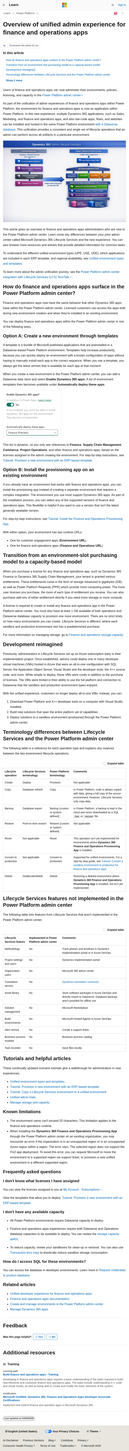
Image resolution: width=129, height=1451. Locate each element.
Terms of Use (47, 1445)
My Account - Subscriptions (81, 1189)
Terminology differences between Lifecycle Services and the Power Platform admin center (58, 74)
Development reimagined (20, 69)
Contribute (67, 1440)
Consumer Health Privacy (18, 1445)
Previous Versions (33, 1440)
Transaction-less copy (24, 1252)
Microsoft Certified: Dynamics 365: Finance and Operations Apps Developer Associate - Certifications (57, 1398)
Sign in (122, 4)
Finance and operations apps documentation (39, 1298)
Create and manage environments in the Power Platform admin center (56, 1304)
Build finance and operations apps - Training (30, 1374)
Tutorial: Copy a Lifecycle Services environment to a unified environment (58, 1092)
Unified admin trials (23, 1097)
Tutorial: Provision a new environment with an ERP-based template (47, 460)
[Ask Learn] (115, 13)
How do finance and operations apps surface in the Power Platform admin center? (53, 60)
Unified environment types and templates (37, 1081)
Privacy (82, 1440)
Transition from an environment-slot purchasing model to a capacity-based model (53, 64)
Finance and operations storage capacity (96, 634)
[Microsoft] (64, 5)
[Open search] (112, 5)
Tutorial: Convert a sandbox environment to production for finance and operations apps (98, 865)
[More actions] (122, 13)
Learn (7, 13)
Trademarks (67, 1445)
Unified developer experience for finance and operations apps (51, 1293)
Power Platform (25, 13)
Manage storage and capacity (30, 1102)
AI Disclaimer (10, 1440)
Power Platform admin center (61, 95)
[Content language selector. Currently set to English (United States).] (21, 1432)
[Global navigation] (4, 5)
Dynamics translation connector (80, 981)
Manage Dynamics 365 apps (29, 1309)
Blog (51, 1440)
